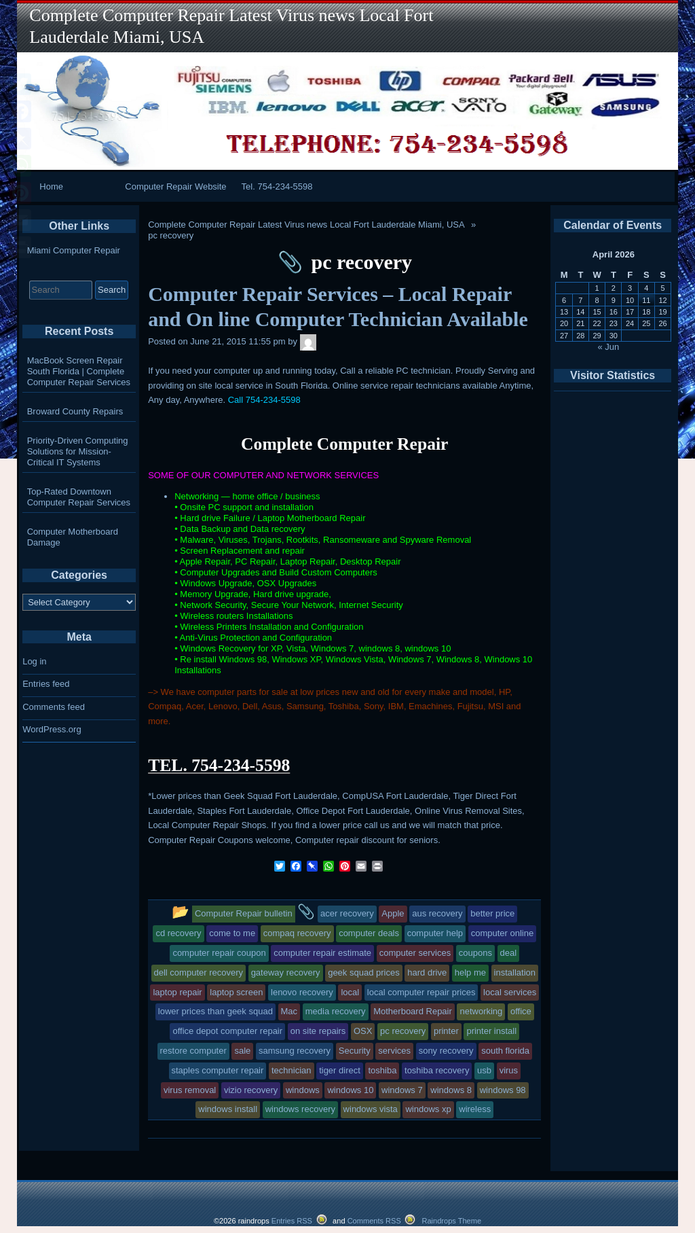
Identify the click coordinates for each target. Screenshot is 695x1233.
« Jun (609, 347)
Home (51, 186)
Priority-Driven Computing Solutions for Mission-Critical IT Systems (77, 451)
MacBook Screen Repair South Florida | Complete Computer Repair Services (78, 371)
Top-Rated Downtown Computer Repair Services (78, 496)
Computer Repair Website (175, 186)
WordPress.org (51, 729)
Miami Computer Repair (73, 250)
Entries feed (45, 684)
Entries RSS (291, 1221)
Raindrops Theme (451, 1221)
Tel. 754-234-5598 (277, 186)
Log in (34, 661)
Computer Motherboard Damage (72, 537)
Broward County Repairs (75, 411)
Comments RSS (374, 1221)
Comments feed (53, 707)
